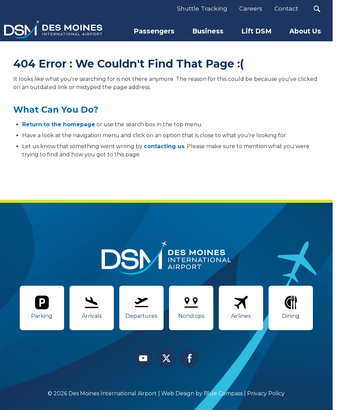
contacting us (164, 146)
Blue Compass (223, 393)
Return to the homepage (58, 124)
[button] (317, 9)
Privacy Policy (266, 393)
